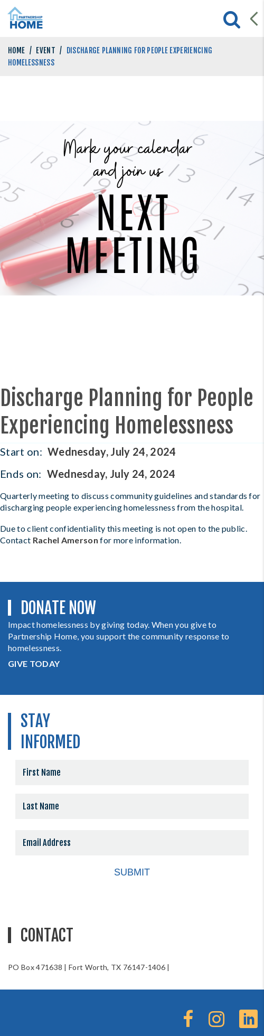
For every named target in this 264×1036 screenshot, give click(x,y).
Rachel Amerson (65, 540)
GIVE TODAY (34, 663)
